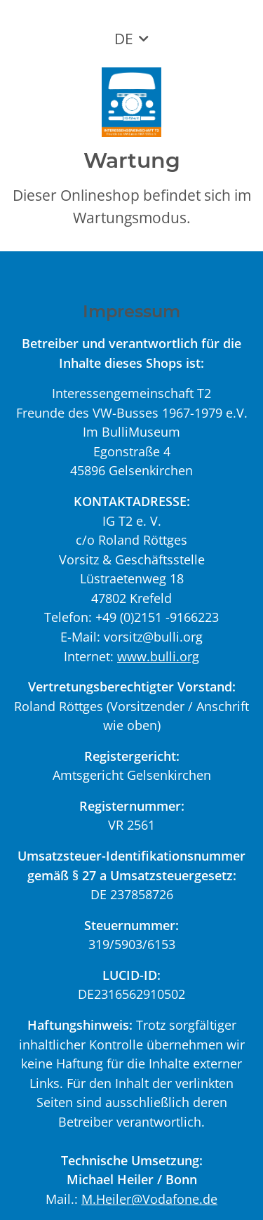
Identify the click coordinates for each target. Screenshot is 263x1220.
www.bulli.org (158, 656)
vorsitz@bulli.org (153, 636)
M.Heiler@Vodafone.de (149, 1198)
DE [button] (123, 38)
